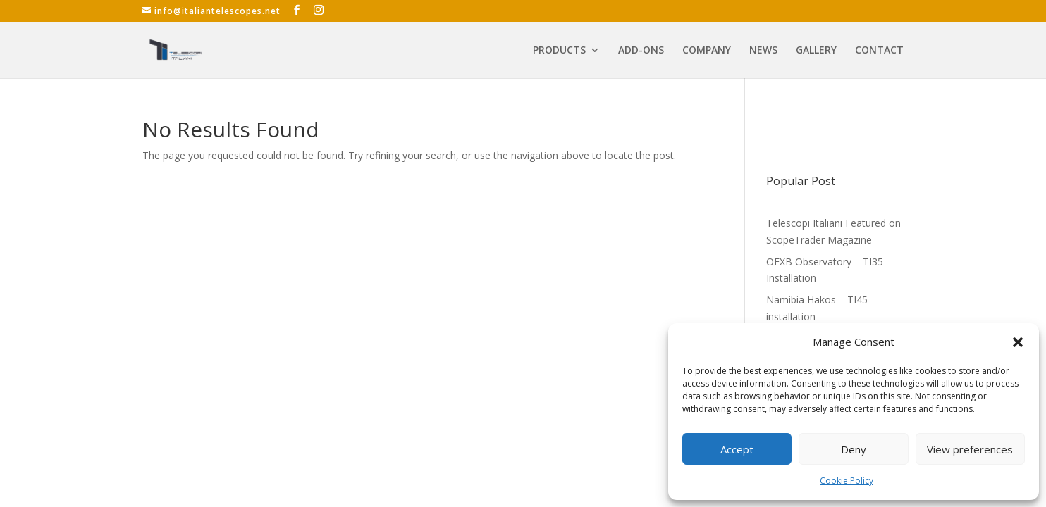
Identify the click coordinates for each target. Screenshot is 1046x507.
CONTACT (879, 50)
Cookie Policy (846, 481)
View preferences (970, 449)
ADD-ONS (641, 50)
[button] (1018, 342)
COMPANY (706, 50)
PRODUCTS (559, 50)
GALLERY (816, 50)
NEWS (763, 50)
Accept (736, 449)
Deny (853, 449)
